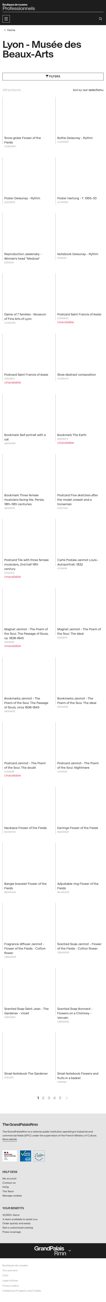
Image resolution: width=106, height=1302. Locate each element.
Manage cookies (12, 1195)
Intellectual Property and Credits (21, 1291)
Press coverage (11, 1232)
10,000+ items (11, 1215)
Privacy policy (10, 1286)
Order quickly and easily (16, 1223)
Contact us (9, 1183)
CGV (5, 1275)
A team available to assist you (20, 1219)
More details (9, 1139)
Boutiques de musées (15, 1265)
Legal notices (10, 1280)
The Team (8, 1191)
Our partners (9, 1270)
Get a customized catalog (17, 1227)
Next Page (66, 1096)
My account (9, 1178)
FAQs (5, 1187)
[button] (6, 19)
